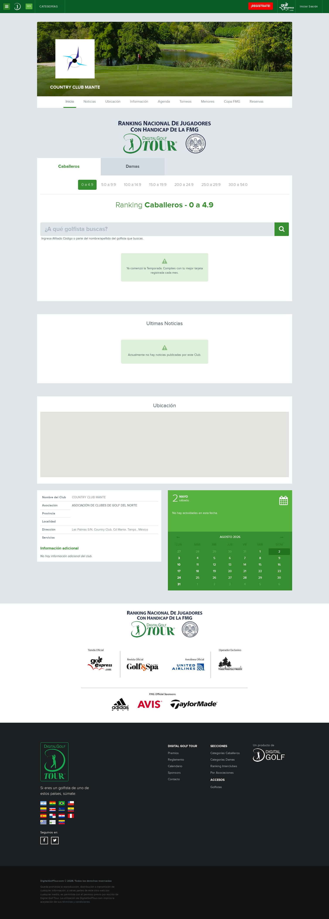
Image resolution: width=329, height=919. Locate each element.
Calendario (175, 766)
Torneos (185, 102)
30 (279, 578)
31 (179, 584)
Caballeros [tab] (69, 166)
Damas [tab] (133, 166)
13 (229, 564)
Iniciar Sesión (309, 6)
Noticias (90, 102)
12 (214, 564)
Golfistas (216, 787)
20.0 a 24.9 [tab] (184, 184)
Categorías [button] (49, 6)
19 (214, 571)
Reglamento (176, 759)
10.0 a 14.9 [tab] (132, 184)
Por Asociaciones (222, 773)
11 (197, 564)
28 (245, 578)
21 (244, 571)
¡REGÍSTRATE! (260, 6)
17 (179, 571)
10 (179, 564)
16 (279, 564)
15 (260, 564)
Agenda (164, 102)
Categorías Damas (222, 759)
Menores (207, 102)
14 (244, 564)
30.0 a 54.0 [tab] (237, 184)
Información (139, 102)
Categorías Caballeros (225, 753)
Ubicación (113, 102)
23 (279, 571)
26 (214, 578)
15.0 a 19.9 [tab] (158, 184)
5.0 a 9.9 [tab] (108, 184)
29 (260, 578)
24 (179, 578)
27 (230, 578)
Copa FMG (232, 102)
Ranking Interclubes (223, 766)
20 (230, 571)
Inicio (70, 102)
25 (197, 578)
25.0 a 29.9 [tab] (211, 184)
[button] (164, 440)
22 (260, 571)
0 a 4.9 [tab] (87, 184)
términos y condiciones (76, 902)
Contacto (174, 779)
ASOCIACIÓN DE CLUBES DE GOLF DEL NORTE (104, 505)
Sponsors (174, 773)
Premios (173, 753)
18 (197, 571)
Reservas (256, 102)
